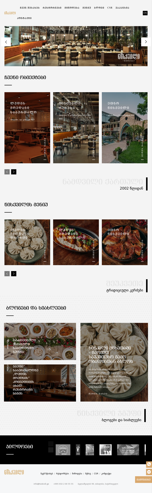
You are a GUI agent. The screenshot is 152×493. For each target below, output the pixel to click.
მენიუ (88, 474)
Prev (6, 41)
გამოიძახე (144, 480)
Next (146, 41)
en (145, 13)
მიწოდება (77, 474)
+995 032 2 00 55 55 (63, 484)
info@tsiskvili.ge (41, 484)
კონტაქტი (106, 474)
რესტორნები (62, 474)
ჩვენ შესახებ (47, 474)
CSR (96, 474)
